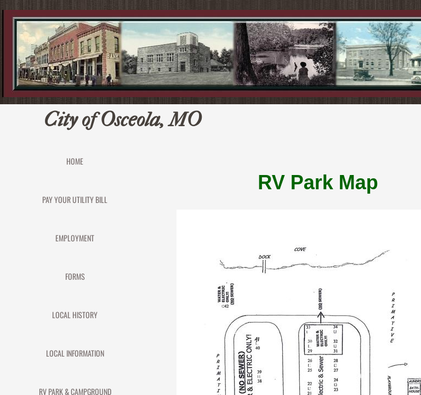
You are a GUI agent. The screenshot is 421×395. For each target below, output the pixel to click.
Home (74, 161)
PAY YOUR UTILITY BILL (74, 199)
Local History (75, 314)
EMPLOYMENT (74, 238)
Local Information (75, 353)
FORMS (75, 276)
